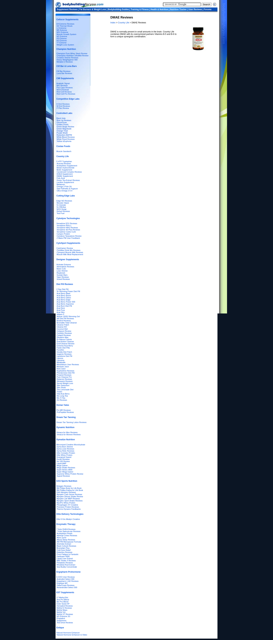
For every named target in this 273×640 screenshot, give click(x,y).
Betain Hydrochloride (65, 168)
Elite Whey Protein (64, 455)
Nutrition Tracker (178, 9)
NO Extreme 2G (63, 616)
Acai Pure (61, 310)
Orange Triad (62, 131)
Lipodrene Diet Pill (64, 356)
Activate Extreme (63, 264)
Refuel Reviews (63, 211)
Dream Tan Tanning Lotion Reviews (71, 422)
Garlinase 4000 (63, 556)
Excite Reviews (63, 459)
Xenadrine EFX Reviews (66, 223)
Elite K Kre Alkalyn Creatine (68, 519)
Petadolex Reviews (65, 563)
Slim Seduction (63, 385)
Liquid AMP (61, 463)
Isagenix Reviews (64, 354)
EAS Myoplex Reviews (66, 492)
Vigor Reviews (63, 277)
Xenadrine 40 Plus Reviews (68, 230)
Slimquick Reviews (65, 381)
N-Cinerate (61, 205)
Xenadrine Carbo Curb (66, 232)
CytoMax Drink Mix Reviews (68, 250)
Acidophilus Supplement (67, 166)
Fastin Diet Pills (63, 348)
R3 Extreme (62, 41)
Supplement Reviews (67, 9)
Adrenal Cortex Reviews (67, 535)
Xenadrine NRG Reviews (67, 228)
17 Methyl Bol (62, 597)
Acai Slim (61, 312)
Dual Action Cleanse (65, 341)
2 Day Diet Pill (62, 289)
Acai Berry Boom (64, 295)
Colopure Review (64, 331)
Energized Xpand (64, 457)
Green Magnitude (64, 129)
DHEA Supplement (65, 174)
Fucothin (60, 350)
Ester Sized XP (63, 604)
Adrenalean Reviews (65, 267)
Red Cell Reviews (64, 92)
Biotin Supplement (64, 170)
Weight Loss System (65, 45)
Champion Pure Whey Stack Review (71, 53)
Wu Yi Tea (61, 398)
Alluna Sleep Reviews (66, 540)
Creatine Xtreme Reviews (67, 58)
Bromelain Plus (63, 548)
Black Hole (61, 118)
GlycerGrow (62, 122)
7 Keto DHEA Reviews (65, 529)
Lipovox (60, 358)
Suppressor (61, 620)
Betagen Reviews (63, 486)
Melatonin (61, 184)
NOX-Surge (62, 209)
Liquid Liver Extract (65, 558)
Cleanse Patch (63, 325)
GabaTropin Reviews (65, 585)
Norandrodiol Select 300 (67, 587)
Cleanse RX (62, 327)
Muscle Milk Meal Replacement (70, 254)
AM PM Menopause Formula (69, 542)
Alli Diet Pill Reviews (65, 318)
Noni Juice (61, 369)
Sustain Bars (62, 275)
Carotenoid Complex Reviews (69, 172)
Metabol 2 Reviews (65, 62)
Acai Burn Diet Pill (64, 306)
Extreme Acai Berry (65, 346)
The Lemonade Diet (65, 390)
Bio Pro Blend (62, 602)
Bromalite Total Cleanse (67, 323)
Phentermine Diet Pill (66, 373)
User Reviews (195, 9)
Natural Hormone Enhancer (68, 633)
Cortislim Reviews (64, 333)
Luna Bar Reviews (64, 73)
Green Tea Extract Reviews (68, 180)
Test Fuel (60, 213)
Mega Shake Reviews (66, 468)
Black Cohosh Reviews (66, 546)
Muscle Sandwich (63, 151)
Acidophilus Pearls (64, 533)
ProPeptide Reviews (65, 412)
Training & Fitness (140, 9)
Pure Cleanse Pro (64, 377)
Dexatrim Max (62, 337)
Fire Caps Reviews (65, 88)
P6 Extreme (62, 38)
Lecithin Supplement (65, 182)
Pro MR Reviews (63, 410)
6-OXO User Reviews (65, 577)
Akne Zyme (61, 538)
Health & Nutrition (159, 9)
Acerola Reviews (64, 163)
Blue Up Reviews (64, 120)
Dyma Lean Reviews (65, 449)
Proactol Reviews (64, 375)
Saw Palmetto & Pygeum (67, 189)
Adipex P (60, 314)
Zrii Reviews (62, 400)
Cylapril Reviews (64, 335)
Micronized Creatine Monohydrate (70, 445)
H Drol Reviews (63, 104)
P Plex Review (63, 108)
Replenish (61, 273)
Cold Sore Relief (64, 550)
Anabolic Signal (63, 83)
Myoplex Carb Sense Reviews (69, 494)
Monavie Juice (63, 367)
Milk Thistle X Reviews (66, 561)
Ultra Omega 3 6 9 (64, 191)
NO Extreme (62, 36)
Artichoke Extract (64, 544)
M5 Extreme (62, 30)
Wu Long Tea (62, 396)
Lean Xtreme (62, 271)
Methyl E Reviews (64, 608)
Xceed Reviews (63, 279)
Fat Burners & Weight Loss (92, 9)
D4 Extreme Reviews (65, 24)
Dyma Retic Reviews (65, 451)
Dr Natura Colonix (64, 339)
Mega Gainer (62, 465)
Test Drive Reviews (65, 623)
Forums (208, 9)
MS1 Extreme (62, 32)
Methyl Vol (61, 612)
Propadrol (61, 618)
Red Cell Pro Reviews (66, 94)
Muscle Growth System (66, 34)
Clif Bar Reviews (63, 71)
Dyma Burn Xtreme (65, 447)
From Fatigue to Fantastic (67, 554)
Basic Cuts (61, 269)
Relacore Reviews (64, 379)
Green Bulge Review (65, 127)
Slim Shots (61, 387)
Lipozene (60, 360)
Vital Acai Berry (63, 394)
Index (113, 22)
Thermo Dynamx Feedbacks (69, 509)
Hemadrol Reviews (65, 606)
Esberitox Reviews (64, 552)
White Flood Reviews (66, 139)
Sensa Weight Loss (65, 383)
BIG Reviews (62, 85)
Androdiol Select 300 (65, 579)
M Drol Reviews (63, 106)
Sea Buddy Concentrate (67, 567)
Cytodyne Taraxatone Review (69, 236)
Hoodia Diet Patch (64, 352)
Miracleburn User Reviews (68, 364)
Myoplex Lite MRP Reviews (68, 499)
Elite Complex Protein (66, 453)
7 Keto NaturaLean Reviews (68, 531)
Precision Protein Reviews (68, 507)
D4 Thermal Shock (64, 26)
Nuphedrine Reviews (65, 371)
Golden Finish (62, 124)
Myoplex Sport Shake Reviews (70, 501)
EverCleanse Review (65, 344)
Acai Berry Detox (64, 298)
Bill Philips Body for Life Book (69, 488)
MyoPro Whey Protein (66, 503)
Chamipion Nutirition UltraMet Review (72, 56)
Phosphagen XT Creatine (67, 505)
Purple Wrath (62, 133)
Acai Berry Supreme (65, 304)
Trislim (59, 392)
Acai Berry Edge (63, 300)
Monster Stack (63, 203)
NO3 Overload (63, 90)
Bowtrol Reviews (64, 321)
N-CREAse (61, 207)
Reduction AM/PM (64, 135)
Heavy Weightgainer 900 (67, 60)
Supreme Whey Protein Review (70, 474)
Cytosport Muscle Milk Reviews (70, 252)
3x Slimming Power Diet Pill (68, 291)
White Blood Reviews (66, 137)
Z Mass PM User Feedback (68, 238)
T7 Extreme (62, 43)
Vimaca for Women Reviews (69, 434)
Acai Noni (61, 308)
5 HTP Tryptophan (64, 161)
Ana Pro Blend (63, 600)
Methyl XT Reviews (65, 614)
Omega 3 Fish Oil (64, 186)
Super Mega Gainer (65, 472)
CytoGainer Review (64, 248)
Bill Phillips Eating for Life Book (70, 490)
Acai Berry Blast (63, 293)
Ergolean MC (62, 583)
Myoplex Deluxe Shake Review (70, 496)
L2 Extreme (61, 28)
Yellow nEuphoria (64, 141)
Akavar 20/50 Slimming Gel (68, 316)
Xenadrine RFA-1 (64, 225)
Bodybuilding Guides (118, 9)
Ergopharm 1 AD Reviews (68, 581)
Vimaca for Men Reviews (66, 432)
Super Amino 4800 (64, 470)
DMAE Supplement (65, 176)
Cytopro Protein (63, 234)
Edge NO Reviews (64, 201)
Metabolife (61, 362)
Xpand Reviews (63, 476)
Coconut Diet (62, 329)
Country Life (124, 22)
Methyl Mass (62, 610)
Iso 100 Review (63, 461)
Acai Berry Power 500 (66, 302)
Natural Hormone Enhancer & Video (72, 635)
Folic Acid (61, 178)
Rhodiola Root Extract (66, 565)
